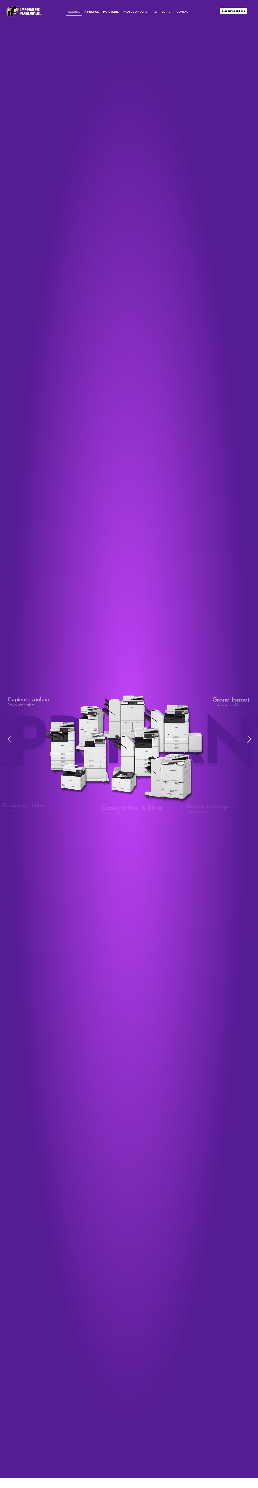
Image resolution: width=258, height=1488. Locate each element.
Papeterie (111, 11)
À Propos (91, 11)
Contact (183, 11)
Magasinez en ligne (233, 11)
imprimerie (163, 11)
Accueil (74, 11)
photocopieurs (136, 11)
